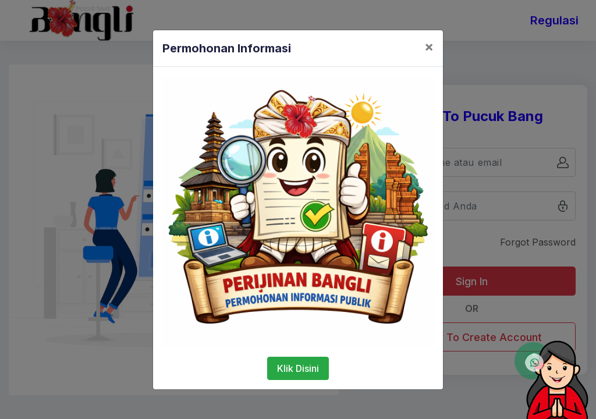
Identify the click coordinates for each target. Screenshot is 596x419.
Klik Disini (298, 368)
